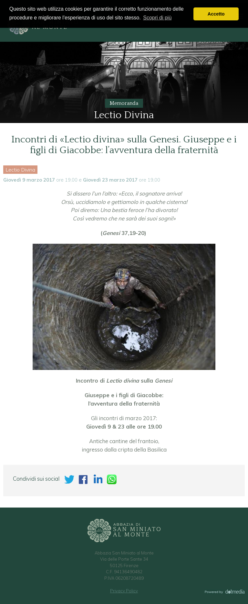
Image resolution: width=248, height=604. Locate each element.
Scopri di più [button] (157, 17)
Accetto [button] (216, 14)
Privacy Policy (124, 590)
